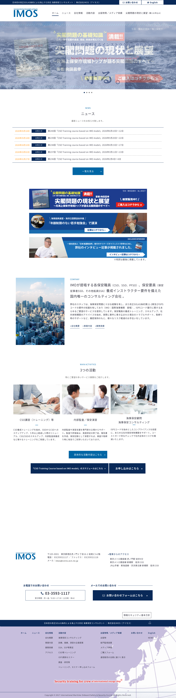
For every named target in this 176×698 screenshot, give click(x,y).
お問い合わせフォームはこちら (122, 595)
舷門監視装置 (106, 642)
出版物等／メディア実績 (110, 13)
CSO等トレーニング (67, 652)
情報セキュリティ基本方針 (137, 615)
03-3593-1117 (57, 593)
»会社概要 (75, 325)
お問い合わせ (137, 632)
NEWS (151, 637)
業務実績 (49, 647)
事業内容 (49, 642)
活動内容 (90, 13)
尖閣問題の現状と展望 (144, 13)
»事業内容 (87, 325)
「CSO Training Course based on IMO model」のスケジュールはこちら (67, 468)
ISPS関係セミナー (66, 657)
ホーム (55, 13)
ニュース (66, 13)
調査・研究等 (64, 662)
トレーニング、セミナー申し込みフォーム (76, 667)
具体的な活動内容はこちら (88, 454)
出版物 (103, 637)
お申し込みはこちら (127, 468)
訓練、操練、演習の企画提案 (70, 642)
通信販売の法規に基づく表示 (113, 657)
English (151, 632)
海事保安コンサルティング (70, 637)
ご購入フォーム (107, 652)
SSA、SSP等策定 (66, 647)
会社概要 (49, 637)
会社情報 (78, 13)
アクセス (49, 652)
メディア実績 (106, 647)
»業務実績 (100, 325)
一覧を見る (88, 171)
